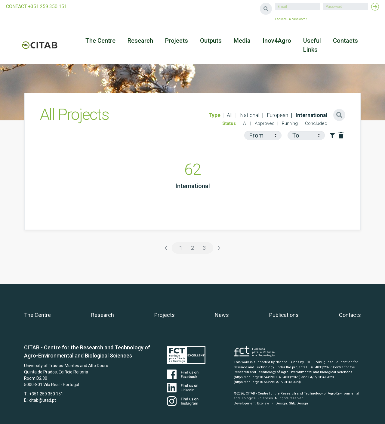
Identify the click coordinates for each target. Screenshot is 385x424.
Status (229, 123)
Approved (264, 123)
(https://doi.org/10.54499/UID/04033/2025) (267, 377)
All (230, 115)
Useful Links (312, 45)
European (277, 115)
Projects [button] (176, 40)
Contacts (345, 40)
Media (242, 40)
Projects (164, 315)
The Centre (100, 40)
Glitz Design (298, 403)
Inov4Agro (277, 40)
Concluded (315, 123)
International (310, 115)
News (222, 315)
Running (289, 123)
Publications (284, 315)
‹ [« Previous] (166, 247)
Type (214, 115)
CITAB (39, 45)
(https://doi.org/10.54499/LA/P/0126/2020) (267, 382)
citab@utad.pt (42, 400)
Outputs (211, 40)
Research (140, 40)
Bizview (263, 403)
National (249, 115)
